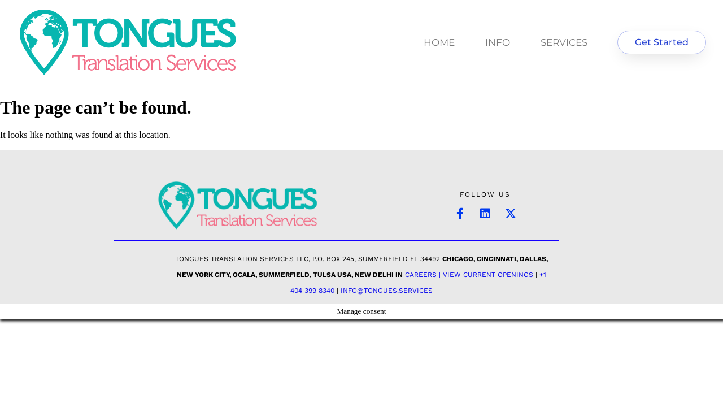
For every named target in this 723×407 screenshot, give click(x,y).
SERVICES (564, 42)
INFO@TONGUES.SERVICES (387, 291)
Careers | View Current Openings (469, 275)
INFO (497, 42)
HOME (439, 42)
